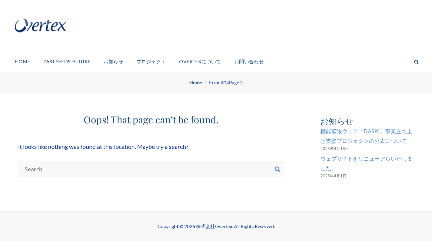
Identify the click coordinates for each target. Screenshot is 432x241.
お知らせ (113, 61)
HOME (22, 61)
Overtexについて (200, 61)
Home (196, 82)
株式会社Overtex (214, 226)
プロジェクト (151, 61)
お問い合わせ (249, 61)
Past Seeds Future (67, 61)
